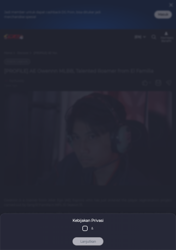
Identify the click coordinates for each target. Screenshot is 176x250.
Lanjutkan (88, 241)
